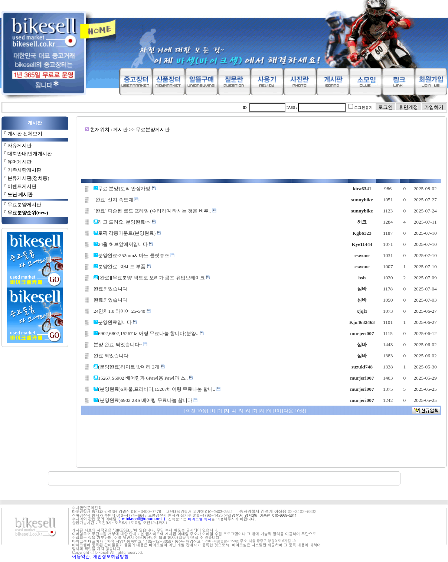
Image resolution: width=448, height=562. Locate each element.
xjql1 (362, 311)
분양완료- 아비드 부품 (124, 266)
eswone (362, 255)
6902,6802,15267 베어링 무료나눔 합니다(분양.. (151, 333)
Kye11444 (362, 244)
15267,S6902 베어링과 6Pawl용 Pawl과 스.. (145, 378)
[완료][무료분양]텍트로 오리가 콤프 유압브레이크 (154, 277)
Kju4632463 (362, 322)
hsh (362, 277)
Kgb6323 (362, 233)
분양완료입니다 (117, 322)
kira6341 (362, 188)
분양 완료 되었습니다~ (120, 344)
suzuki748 (362, 367)
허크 (362, 222)
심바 (362, 289)
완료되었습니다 (110, 289)
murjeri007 (362, 333)
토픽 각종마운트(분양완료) (129, 233)
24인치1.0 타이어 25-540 (122, 311)
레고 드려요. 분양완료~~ (127, 222)
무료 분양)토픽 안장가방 (127, 188)
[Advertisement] (261, 156)
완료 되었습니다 (111, 355)
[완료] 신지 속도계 (116, 199)
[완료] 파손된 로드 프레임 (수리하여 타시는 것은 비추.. (155, 211)
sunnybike (362, 199)
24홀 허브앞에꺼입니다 (125, 244)
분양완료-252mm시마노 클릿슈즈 (136, 255)
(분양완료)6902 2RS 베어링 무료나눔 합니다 (147, 400)
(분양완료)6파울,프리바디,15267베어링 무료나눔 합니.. (159, 389)
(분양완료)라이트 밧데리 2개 (131, 367)
